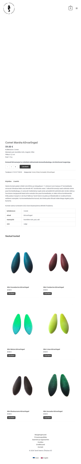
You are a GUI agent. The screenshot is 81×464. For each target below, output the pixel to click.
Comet (34, 175)
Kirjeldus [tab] (8, 184)
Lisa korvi (25, 169)
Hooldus (40, 442)
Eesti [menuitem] (37, 458)
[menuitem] (36, 458)
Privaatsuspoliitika (40, 438)
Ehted (38, 175)
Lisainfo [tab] (16, 184)
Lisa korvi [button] (11, 296)
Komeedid (43, 175)
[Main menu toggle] (77, 10)
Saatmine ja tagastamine (40, 440)
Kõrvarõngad (51, 175)
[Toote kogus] (11, 169)
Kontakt (40, 447)
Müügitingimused (40, 435)
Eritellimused (40, 445)
